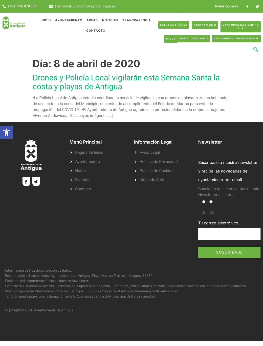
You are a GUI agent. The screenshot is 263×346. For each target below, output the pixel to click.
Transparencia (136, 20)
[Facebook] (26, 181)
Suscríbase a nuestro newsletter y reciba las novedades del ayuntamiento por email (227, 171)
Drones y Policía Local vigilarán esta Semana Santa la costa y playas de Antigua (126, 82)
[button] (6, 132)
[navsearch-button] (256, 50)
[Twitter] (36, 181)
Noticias (110, 20)
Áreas (92, 20)
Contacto (95, 30)
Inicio (46, 20)
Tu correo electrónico (229, 230)
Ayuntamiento (69, 20)
